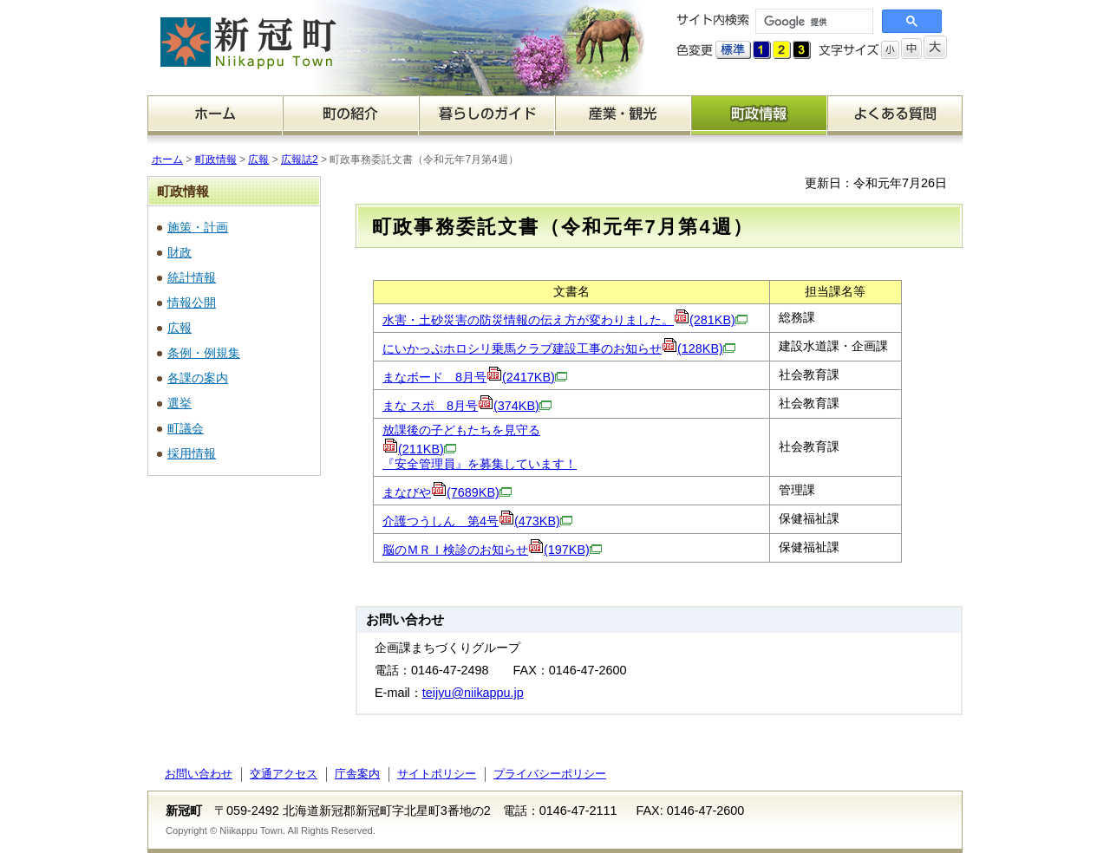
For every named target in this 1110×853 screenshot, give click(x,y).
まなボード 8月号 (474, 377)
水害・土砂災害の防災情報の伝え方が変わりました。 (565, 320)
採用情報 (191, 453)
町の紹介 (351, 115)
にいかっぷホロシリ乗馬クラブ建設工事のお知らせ (558, 348)
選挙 (179, 403)
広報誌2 (299, 159)
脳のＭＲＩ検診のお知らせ (492, 550)
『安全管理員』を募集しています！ (479, 464)
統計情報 (191, 277)
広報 (258, 159)
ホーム (215, 115)
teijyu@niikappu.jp (473, 693)
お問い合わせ (198, 773)
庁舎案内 (357, 773)
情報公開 (191, 302)
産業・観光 (623, 115)
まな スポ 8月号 (467, 406)
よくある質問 (895, 115)
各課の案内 (197, 378)
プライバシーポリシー (549, 773)
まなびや (447, 492)
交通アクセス (283, 773)
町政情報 (759, 115)
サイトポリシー (436, 773)
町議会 (185, 428)
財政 (179, 252)
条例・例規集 (203, 353)
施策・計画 (197, 227)
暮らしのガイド (487, 115)
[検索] (812, 21)
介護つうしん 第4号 (477, 521)
